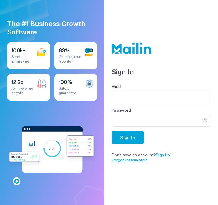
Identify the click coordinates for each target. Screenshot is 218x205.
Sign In (127, 137)
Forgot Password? (129, 159)
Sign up (163, 154)
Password (121, 110)
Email (116, 86)
